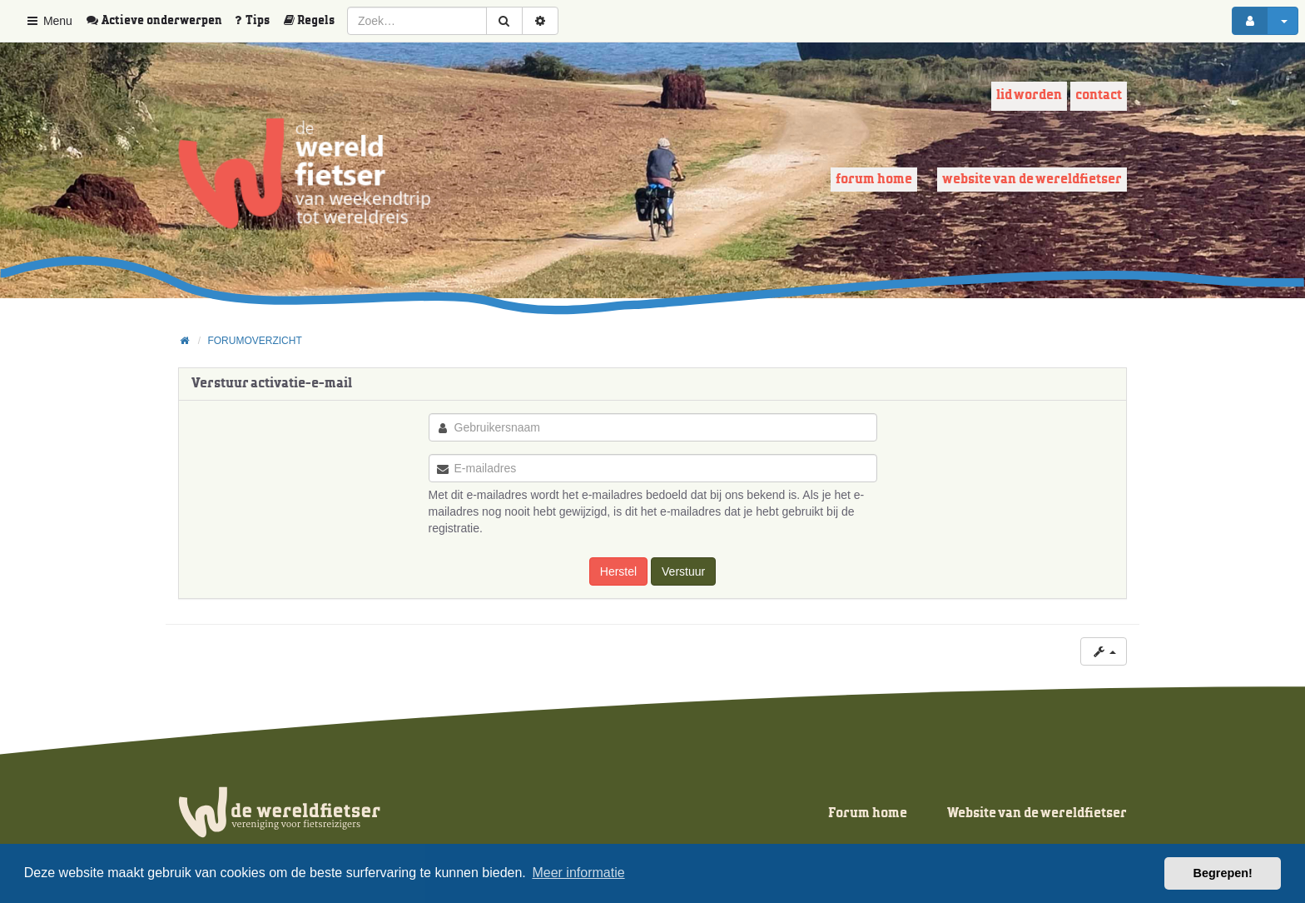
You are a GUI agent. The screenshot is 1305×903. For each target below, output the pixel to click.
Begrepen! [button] (1223, 873)
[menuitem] (160, 21)
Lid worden (1029, 95)
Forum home (874, 179)
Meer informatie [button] (578, 873)
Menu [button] (48, 20)
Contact (1098, 95)
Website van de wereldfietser (1032, 179)
